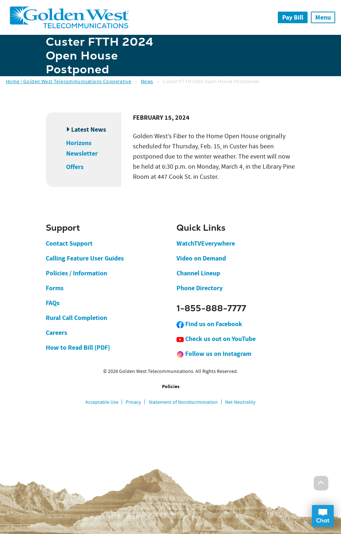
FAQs (53, 303)
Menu (323, 17)
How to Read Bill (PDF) (78, 347)
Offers (75, 167)
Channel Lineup (198, 273)
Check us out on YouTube (216, 338)
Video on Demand (201, 258)
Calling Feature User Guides (85, 258)
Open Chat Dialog (323, 516)
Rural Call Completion (76, 317)
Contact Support (69, 243)
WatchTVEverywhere (205, 243)
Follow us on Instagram (213, 353)
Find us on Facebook (209, 324)
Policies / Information (76, 273)
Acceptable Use (101, 402)
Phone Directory (199, 288)
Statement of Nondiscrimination (183, 402)
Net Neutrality (240, 402)
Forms (55, 288)
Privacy (133, 402)
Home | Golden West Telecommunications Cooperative (68, 81)
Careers (56, 332)
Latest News (88, 129)
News (147, 81)
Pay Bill (292, 17)
